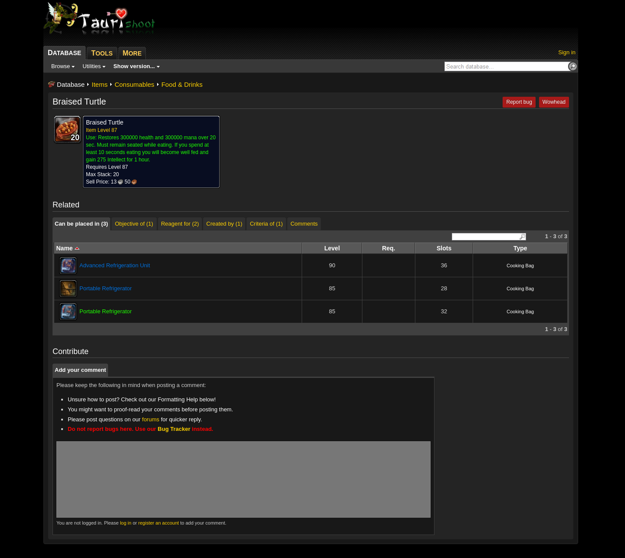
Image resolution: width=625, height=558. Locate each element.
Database (71, 84)
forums (150, 419)
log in (125, 522)
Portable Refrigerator (105, 288)
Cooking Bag (520, 265)
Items (100, 84)
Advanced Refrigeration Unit (114, 265)
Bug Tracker (174, 429)
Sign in (567, 52)
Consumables (135, 84)
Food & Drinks (182, 84)
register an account (158, 522)
